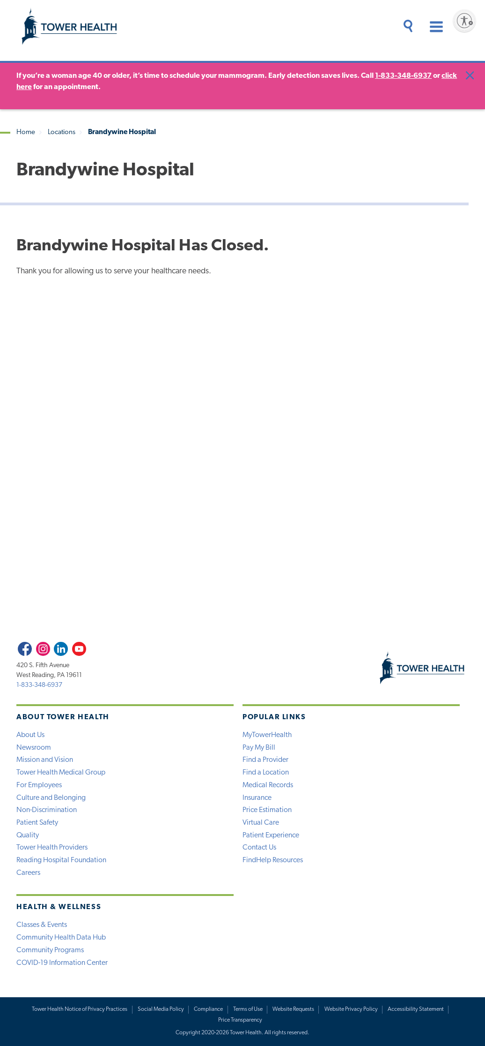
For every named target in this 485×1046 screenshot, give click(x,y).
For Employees (39, 785)
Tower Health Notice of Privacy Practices (79, 1009)
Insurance (257, 798)
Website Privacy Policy (351, 1009)
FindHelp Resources (272, 860)
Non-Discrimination (46, 810)
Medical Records (267, 785)
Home (25, 132)
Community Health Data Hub (61, 937)
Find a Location (265, 772)
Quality (27, 835)
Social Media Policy (161, 1009)
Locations (61, 132)
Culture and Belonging (51, 798)
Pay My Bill (258, 748)
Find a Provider (265, 760)
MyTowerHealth (267, 735)
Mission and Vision (44, 760)
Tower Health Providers (52, 847)
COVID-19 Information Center (62, 963)
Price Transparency (240, 1020)
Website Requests (293, 1009)
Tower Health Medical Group (60, 772)
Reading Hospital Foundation (61, 860)
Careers (28, 873)
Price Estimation (267, 810)
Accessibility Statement (416, 1009)
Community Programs (50, 950)
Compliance (208, 1009)
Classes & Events (41, 925)
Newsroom (33, 748)
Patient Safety (37, 823)
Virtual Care (260, 823)
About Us (30, 735)
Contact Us (259, 847)
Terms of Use (248, 1009)
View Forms (375, 594)
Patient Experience (270, 835)
